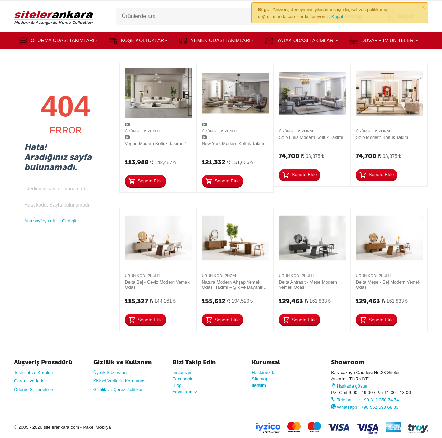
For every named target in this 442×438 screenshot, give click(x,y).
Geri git (69, 220)
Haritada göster (349, 386)
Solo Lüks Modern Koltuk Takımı (311, 137)
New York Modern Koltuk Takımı (233, 143)
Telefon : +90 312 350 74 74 (365, 399)
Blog (177, 385)
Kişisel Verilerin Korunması (120, 380)
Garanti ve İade (29, 380)
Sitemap (260, 378)
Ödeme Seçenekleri (33, 389)
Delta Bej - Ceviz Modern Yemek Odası (157, 284)
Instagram (183, 372)
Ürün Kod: (135, 131)
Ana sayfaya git (39, 220)
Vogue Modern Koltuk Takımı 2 (155, 143)
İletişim (259, 385)
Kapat (337, 16)
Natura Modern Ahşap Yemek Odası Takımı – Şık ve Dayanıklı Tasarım (234, 285)
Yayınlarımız (185, 391)
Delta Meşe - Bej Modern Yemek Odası (388, 284)
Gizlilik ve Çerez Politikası (119, 389)
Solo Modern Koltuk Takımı (382, 137)
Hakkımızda (264, 372)
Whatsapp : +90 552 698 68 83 (364, 407)
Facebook (182, 378)
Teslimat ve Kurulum (34, 372)
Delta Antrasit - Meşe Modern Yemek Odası (308, 284)
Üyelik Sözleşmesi (111, 372)
